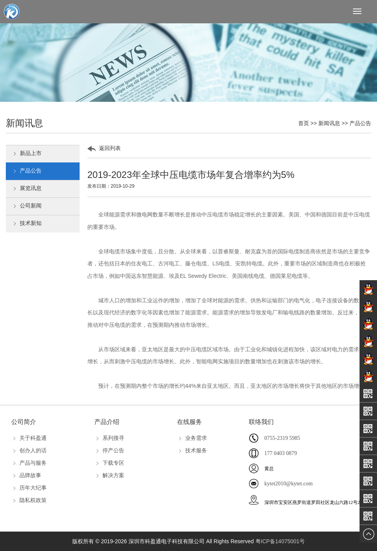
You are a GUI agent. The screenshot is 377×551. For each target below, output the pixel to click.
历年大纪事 (29, 488)
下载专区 (109, 463)
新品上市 (27, 154)
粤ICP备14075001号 (280, 541)
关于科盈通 (29, 438)
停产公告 (109, 450)
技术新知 (27, 223)
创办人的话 (29, 450)
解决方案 (109, 475)
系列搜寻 (109, 438)
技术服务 (192, 450)
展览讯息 (27, 189)
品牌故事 (26, 475)
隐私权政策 (29, 500)
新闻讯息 (329, 123)
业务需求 (192, 438)
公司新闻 (27, 206)
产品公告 (360, 123)
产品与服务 (29, 463)
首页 (303, 123)
